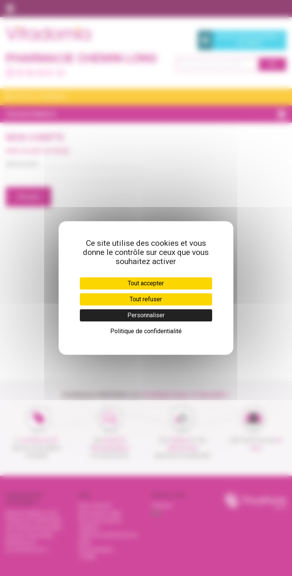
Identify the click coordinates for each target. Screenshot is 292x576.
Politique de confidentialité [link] (146, 331)
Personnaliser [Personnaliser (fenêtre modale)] (146, 315)
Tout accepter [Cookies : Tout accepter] (146, 283)
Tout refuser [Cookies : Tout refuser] (146, 299)
